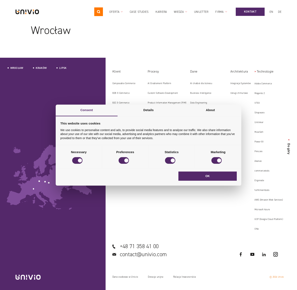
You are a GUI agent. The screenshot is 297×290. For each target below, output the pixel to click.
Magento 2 (260, 93)
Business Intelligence (200, 93)
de (280, 12)
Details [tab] (148, 110)
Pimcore (258, 151)
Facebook (241, 254)
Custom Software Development (163, 93)
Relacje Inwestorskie (184, 276)
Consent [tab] (86, 110)
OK (207, 176)
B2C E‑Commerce (120, 102)
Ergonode (259, 180)
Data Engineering (198, 102)
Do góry (289, 147)
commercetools (262, 170)
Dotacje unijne (155, 276)
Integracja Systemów (240, 83)
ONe (257, 228)
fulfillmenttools (262, 190)
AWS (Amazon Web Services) (269, 199)
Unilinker (259, 122)
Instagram (275, 254)
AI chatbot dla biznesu (201, 83)
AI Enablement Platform (159, 83)
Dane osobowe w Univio (125, 276)
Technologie (265, 71)
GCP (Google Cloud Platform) (269, 219)
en (271, 12)
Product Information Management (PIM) (167, 102)
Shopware (259, 112)
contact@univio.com (143, 254)
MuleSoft (259, 132)
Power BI (259, 141)
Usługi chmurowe (239, 93)
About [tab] (210, 110)
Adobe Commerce (263, 83)
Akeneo (258, 161)
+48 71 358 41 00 (139, 246)
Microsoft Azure (262, 209)
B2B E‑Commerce (121, 93)
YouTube (252, 254)
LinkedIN (264, 254)
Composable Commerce (124, 83)
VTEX (257, 102)
